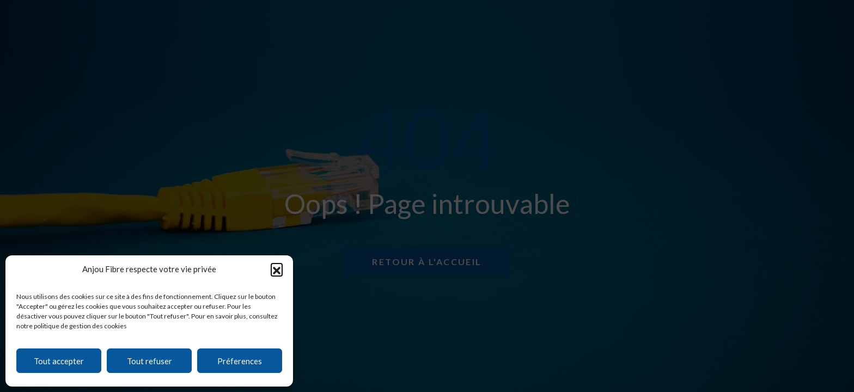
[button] (276, 269)
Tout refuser (149, 361)
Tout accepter (59, 361)
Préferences (239, 361)
